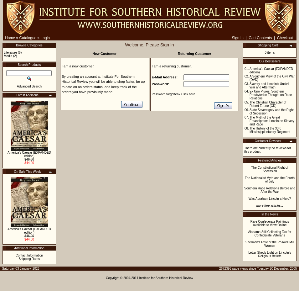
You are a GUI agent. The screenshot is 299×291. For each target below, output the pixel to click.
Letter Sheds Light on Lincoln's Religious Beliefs (269, 254)
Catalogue (28, 38)
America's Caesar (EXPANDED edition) (29, 154)
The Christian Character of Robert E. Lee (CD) (268, 104)
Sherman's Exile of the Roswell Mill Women (269, 244)
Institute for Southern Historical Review (166, 278)
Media (8, 56)
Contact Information (29, 255)
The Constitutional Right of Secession (269, 169)
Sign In (237, 38)
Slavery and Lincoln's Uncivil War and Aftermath (269, 85)
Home (10, 38)
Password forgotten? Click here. (174, 94)
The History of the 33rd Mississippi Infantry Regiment (270, 130)
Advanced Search (29, 86)
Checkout (285, 38)
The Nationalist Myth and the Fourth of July (270, 179)
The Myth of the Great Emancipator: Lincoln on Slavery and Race (272, 121)
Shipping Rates (29, 259)
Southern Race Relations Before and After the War (269, 190)
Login (45, 38)
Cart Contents (260, 38)
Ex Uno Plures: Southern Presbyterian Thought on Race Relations (271, 95)
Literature (10, 52)
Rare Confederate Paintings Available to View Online (269, 223)
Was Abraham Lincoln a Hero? (270, 198)
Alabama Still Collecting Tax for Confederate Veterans (269, 233)
